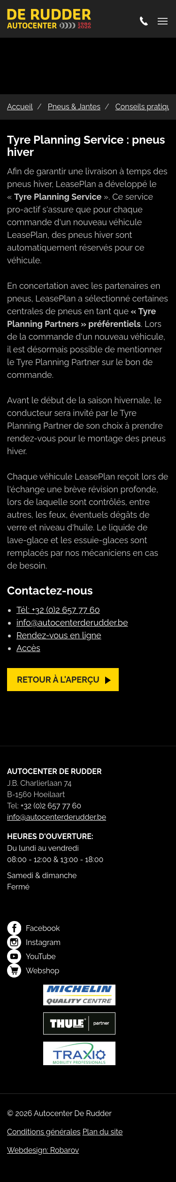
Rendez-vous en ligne (58, 635)
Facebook (33, 928)
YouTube (31, 956)
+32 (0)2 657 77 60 (51, 805)
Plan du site (103, 1131)
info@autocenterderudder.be (72, 623)
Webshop (33, 970)
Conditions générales (44, 1131)
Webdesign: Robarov (43, 1150)
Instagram (34, 942)
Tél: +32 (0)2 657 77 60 (58, 610)
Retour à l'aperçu (58, 680)
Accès (28, 648)
